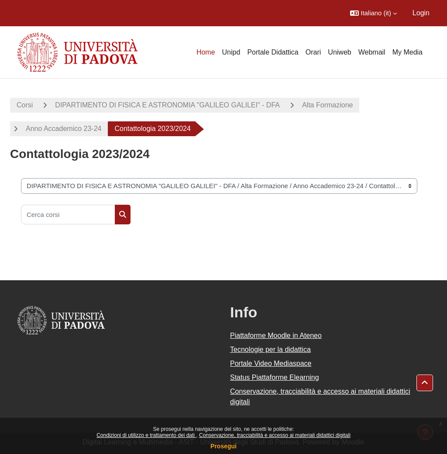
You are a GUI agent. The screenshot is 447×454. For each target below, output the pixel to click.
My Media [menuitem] (407, 52)
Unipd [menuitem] (231, 52)
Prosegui (223, 446)
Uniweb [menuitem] (339, 52)
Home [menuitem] (205, 52)
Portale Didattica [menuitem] (272, 52)
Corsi (25, 105)
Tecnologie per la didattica (270, 349)
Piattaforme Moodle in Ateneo (276, 335)
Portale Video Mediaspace (271, 363)
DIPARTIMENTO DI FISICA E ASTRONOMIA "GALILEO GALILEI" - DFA (167, 105)
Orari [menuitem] (313, 52)
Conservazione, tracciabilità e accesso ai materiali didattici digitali (275, 435)
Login (421, 13)
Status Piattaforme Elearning (274, 377)
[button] (373, 13)
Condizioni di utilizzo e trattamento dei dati (146, 435)
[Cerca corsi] (68, 214)
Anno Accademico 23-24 (63, 128)
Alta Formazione (327, 105)
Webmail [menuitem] (371, 52)
